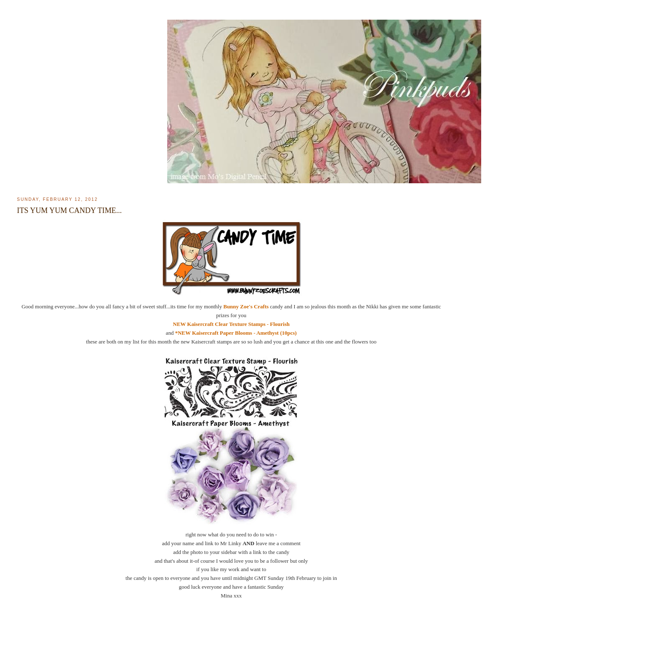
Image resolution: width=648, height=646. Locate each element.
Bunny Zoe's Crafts (245, 306)
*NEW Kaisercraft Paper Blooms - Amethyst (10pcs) (236, 333)
